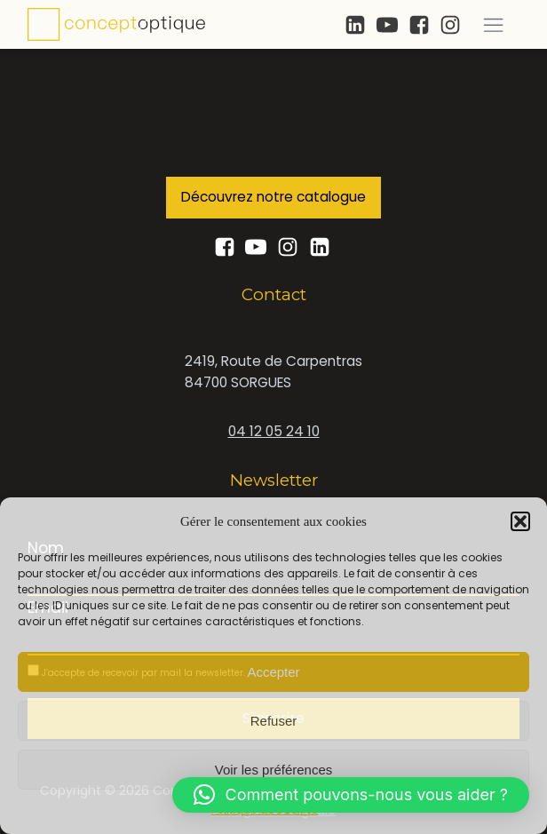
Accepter (273, 671)
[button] (520, 521)
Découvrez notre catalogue (273, 196)
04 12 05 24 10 (274, 431)
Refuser (273, 720)
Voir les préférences (274, 769)
